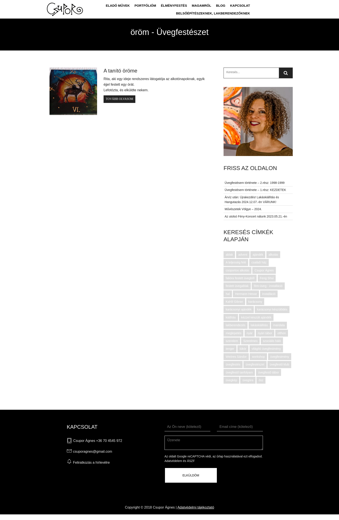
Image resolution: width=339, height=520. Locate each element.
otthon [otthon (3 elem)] (281, 333)
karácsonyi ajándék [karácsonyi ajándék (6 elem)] (239, 309)
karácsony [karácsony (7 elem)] (255, 301)
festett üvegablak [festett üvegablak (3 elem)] (237, 286)
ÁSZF (191, 461)
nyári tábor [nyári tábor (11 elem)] (265, 333)
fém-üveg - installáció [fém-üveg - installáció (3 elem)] (268, 286)
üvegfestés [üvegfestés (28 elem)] (233, 364)
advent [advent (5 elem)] (242, 254)
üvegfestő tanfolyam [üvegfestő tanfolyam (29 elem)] (239, 372)
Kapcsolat (240, 5)
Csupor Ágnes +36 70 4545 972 (97, 441)
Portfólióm (145, 5)
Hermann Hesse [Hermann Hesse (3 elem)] (246, 294)
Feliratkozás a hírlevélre (91, 462)
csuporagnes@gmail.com (92, 451)
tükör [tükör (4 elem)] (243, 348)
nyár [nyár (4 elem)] (250, 333)
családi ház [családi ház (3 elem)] (259, 262)
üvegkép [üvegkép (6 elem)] (231, 380)
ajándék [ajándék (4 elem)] (258, 254)
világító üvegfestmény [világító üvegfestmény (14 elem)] (266, 348)
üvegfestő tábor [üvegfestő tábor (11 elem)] (268, 372)
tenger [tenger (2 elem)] (230, 348)
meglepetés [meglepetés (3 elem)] (233, 333)
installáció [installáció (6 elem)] (268, 294)
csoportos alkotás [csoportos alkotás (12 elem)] (237, 270)
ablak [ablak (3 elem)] (229, 254)
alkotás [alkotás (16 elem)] (273, 254)
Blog (220, 5)
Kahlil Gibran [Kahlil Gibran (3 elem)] (234, 301)
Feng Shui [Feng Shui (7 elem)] (267, 278)
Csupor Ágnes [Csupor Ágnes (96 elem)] (264, 270)
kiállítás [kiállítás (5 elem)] (231, 317)
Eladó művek (118, 5)
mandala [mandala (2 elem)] (279, 325)
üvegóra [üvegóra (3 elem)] (247, 380)
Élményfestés (174, 5)
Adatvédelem (173, 461)
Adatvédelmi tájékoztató (195, 507)
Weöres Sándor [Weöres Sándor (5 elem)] (236, 356)
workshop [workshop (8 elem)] (258, 356)
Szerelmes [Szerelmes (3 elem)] (250, 341)
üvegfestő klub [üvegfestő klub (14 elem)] (279, 364)
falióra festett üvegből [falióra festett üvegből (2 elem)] (240, 278)
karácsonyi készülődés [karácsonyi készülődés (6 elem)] (272, 309)
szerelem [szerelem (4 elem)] (232, 341)
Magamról (201, 5)
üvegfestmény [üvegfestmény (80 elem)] (279, 356)
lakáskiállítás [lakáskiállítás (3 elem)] (259, 325)
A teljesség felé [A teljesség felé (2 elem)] (236, 262)
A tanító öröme (120, 71)
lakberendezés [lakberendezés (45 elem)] (235, 325)
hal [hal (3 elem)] (228, 294)
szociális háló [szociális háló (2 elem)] (272, 341)
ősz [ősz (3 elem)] (261, 380)
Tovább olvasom (119, 99)
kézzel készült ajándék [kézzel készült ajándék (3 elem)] (256, 317)
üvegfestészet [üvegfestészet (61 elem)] (255, 364)
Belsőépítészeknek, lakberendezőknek (213, 13)
